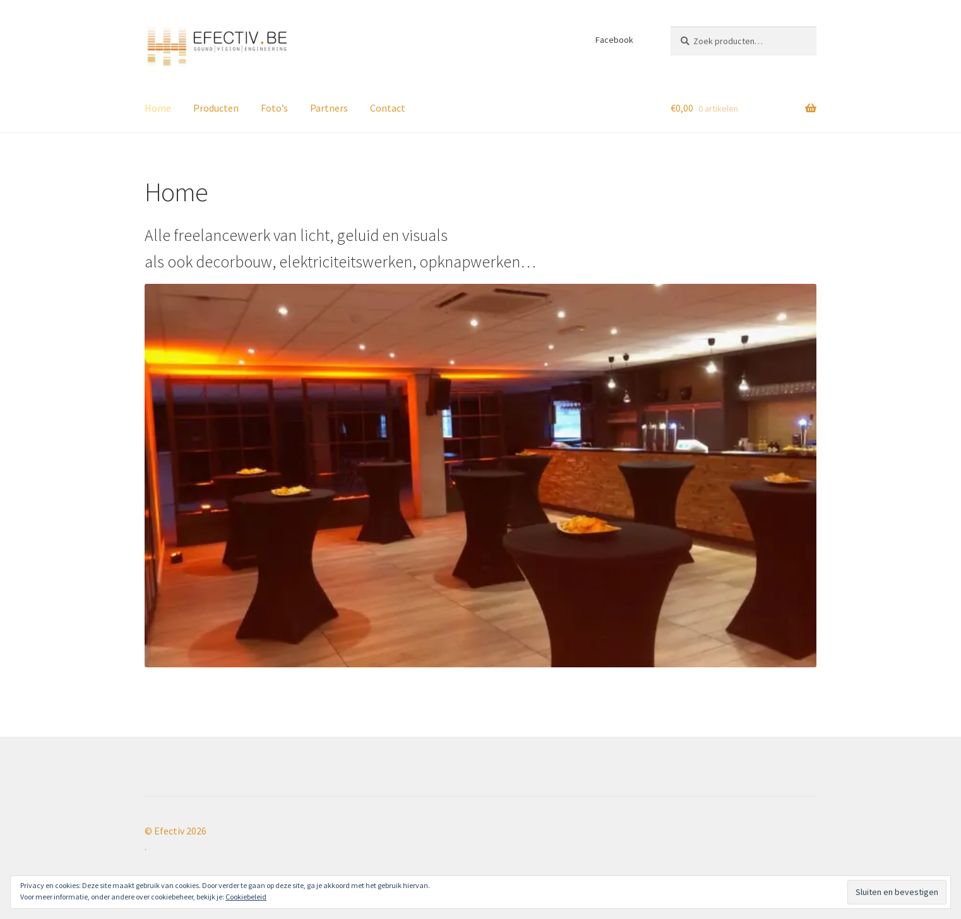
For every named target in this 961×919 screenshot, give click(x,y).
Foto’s (274, 108)
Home (158, 108)
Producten (216, 108)
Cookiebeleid (245, 896)
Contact (387, 108)
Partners (329, 108)
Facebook (614, 39)
